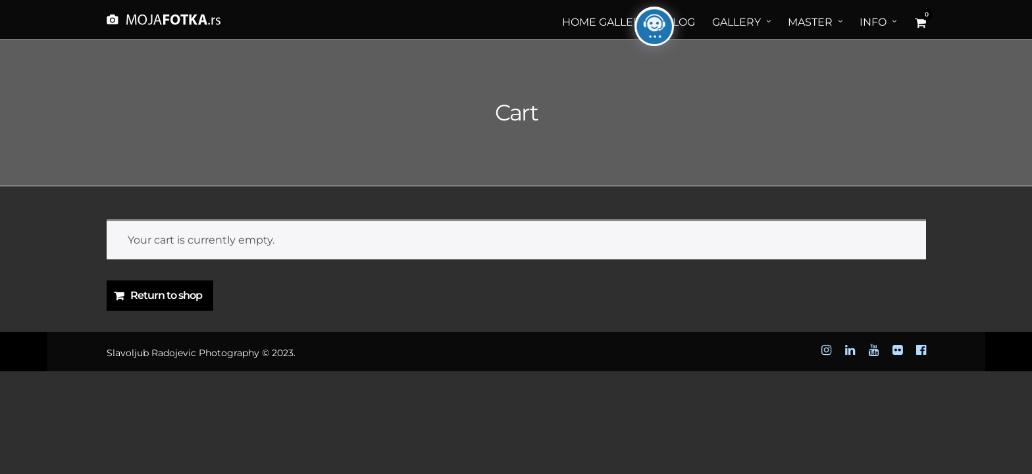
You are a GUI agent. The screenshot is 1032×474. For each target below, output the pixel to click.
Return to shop (166, 295)
